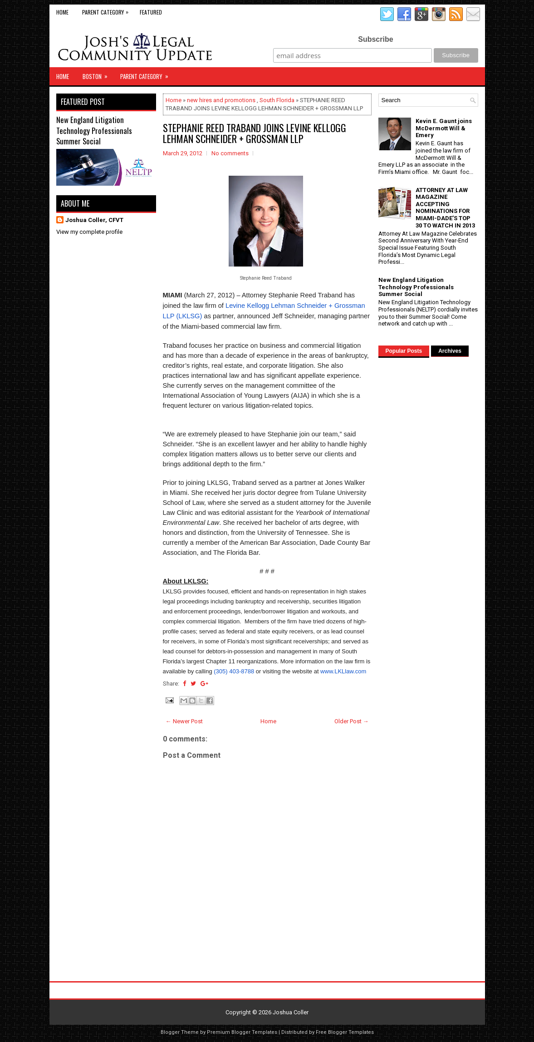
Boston (98, 74)
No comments (230, 153)
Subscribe (375, 39)
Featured (151, 12)
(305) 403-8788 (234, 671)
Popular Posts (404, 351)
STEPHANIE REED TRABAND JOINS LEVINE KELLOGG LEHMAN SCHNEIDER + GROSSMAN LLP (254, 133)
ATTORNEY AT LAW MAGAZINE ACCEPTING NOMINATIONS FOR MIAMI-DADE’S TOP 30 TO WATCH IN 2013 (445, 208)
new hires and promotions (221, 100)
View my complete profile (89, 231)
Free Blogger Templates (345, 1032)
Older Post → (351, 721)
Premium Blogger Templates (242, 1032)
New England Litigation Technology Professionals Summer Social (94, 130)
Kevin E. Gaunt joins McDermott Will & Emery (444, 128)
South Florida (277, 100)
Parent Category (107, 10)
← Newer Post (184, 721)
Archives (449, 351)
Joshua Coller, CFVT (94, 220)
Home (62, 12)
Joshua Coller (291, 1012)
